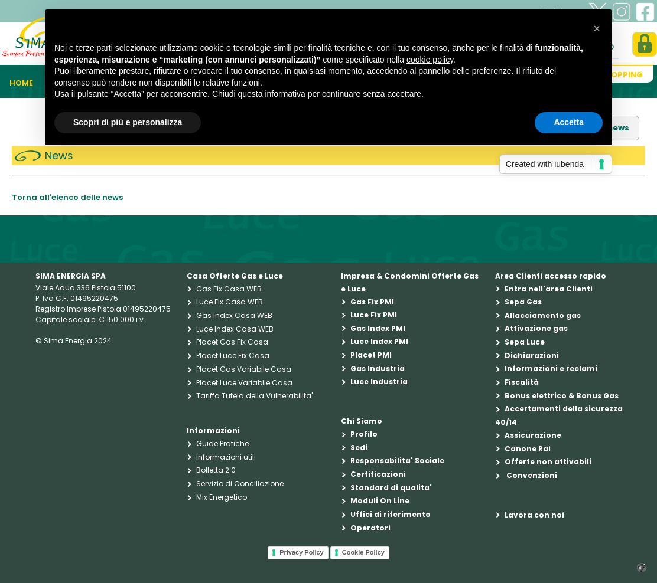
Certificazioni (378, 474)
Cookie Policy (363, 552)
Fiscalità (522, 382)
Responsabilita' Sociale (397, 461)
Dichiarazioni (532, 356)
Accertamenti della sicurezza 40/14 (559, 415)
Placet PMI (371, 355)
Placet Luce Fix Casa (232, 356)
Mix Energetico (221, 497)
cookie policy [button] (429, 59)
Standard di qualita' (391, 488)
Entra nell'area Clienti (549, 289)
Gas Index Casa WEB (234, 315)
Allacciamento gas (543, 315)
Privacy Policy (301, 552)
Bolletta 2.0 (216, 470)
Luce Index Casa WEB (235, 329)
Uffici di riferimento (390, 514)
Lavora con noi (534, 515)
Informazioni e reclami (551, 368)
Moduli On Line (379, 501)
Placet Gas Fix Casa (232, 342)
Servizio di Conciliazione (240, 484)
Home (21, 83)
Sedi (358, 448)
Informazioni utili (226, 457)
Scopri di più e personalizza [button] (127, 122)
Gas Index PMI (377, 328)
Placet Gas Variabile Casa (243, 369)
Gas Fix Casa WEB (229, 289)
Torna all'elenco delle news (67, 197)
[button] (596, 28)
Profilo (364, 434)
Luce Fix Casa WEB (229, 302)
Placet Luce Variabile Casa (244, 383)
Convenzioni (531, 475)
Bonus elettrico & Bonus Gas (562, 396)
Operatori (370, 528)
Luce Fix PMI (373, 315)
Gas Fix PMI (372, 302)
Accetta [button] (569, 122)
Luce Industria (379, 381)
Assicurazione (533, 435)
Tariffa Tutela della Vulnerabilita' (254, 396)
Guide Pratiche (222, 443)
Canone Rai (528, 449)
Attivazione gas (536, 328)
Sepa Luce (525, 342)
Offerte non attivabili (548, 462)
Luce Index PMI (379, 341)
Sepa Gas (523, 302)
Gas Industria (377, 368)
